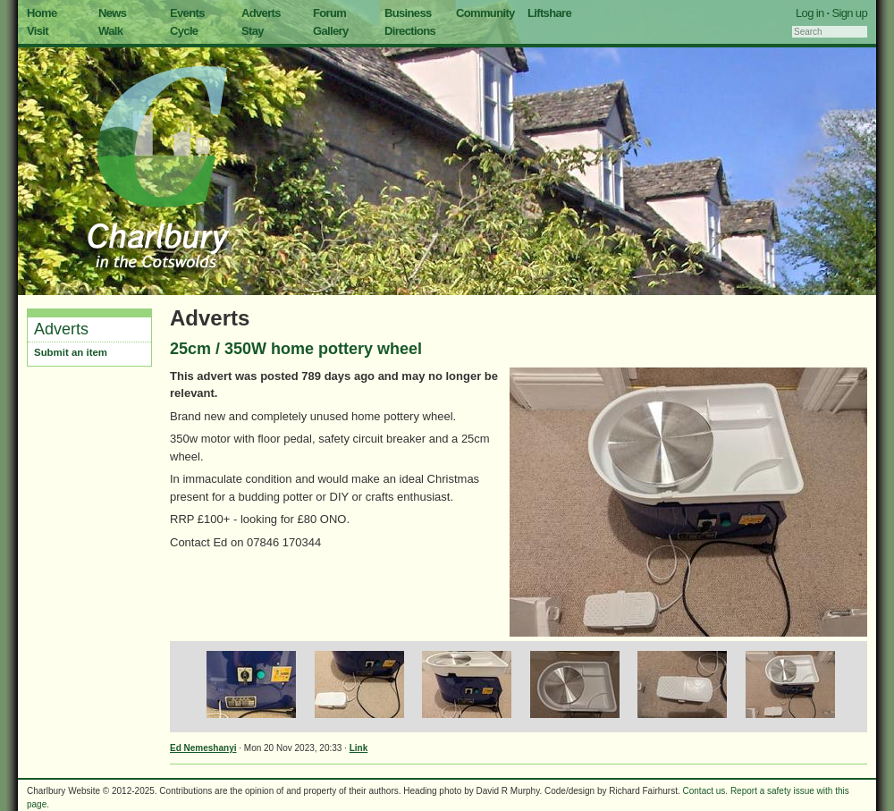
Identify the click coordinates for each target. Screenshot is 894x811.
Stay (252, 31)
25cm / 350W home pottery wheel (296, 349)
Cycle (184, 31)
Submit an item (70, 352)
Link (359, 748)
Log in (810, 13)
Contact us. (706, 791)
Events (187, 13)
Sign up (849, 13)
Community (485, 13)
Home (42, 13)
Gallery (331, 31)
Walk (110, 31)
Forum (329, 13)
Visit (37, 31)
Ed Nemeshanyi (203, 748)
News (112, 13)
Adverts (261, 13)
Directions (409, 31)
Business (408, 13)
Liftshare (549, 13)
